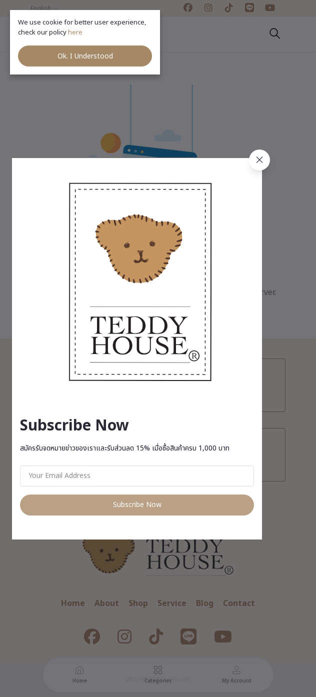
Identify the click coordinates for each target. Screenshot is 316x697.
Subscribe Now (137, 505)
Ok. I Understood (85, 56)
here (76, 33)
